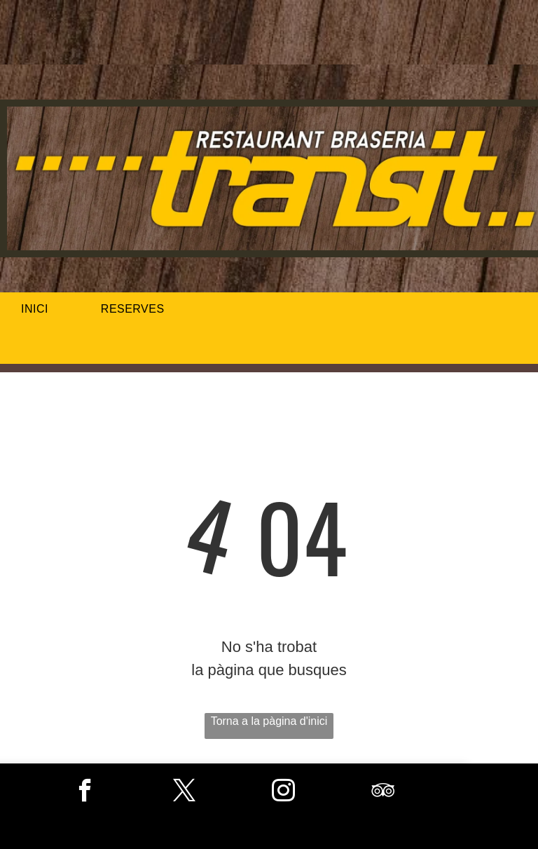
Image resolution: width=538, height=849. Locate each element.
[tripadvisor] (383, 792)
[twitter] (185, 792)
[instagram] (283, 792)
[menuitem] (40, 309)
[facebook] (85, 792)
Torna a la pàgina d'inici (269, 721)
